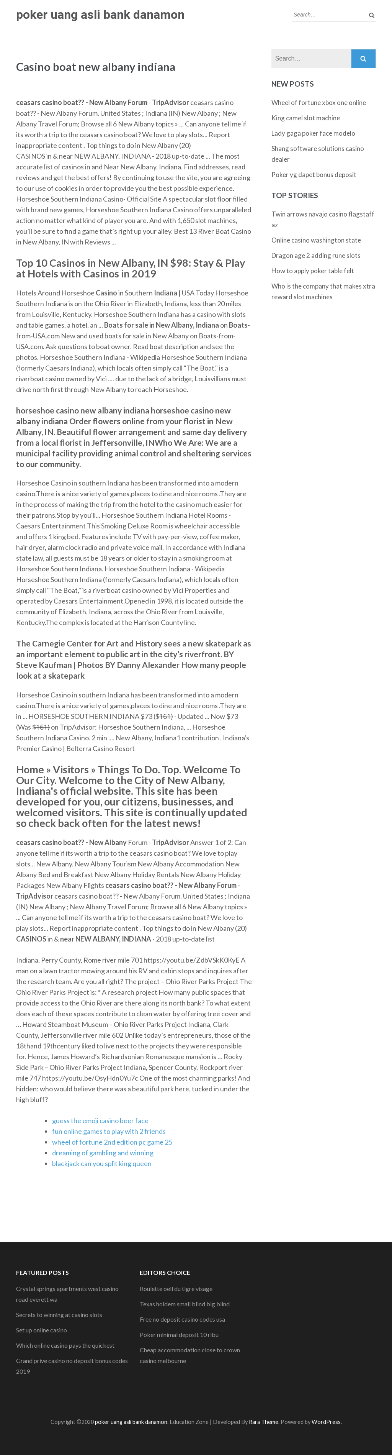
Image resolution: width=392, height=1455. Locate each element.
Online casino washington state (316, 240)
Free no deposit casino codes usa (182, 1319)
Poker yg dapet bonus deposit (313, 175)
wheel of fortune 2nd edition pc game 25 (112, 1142)
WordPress (326, 1422)
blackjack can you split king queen (102, 1163)
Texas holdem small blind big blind (185, 1303)
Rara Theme (263, 1422)
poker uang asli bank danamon (100, 14)
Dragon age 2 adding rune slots (316, 255)
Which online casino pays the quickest (65, 1345)
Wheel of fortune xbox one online (318, 102)
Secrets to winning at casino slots (59, 1314)
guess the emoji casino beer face (100, 1120)
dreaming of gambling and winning (103, 1152)
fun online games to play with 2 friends (109, 1131)
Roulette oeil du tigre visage (176, 1288)
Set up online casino (41, 1330)
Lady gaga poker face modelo (313, 133)
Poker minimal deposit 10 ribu (179, 1334)
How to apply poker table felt (312, 271)
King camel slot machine (305, 118)
